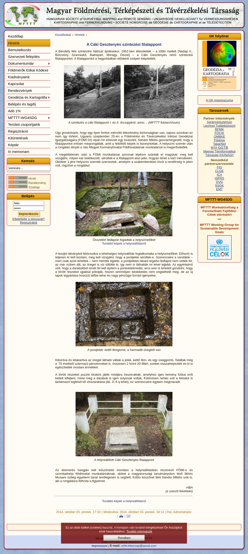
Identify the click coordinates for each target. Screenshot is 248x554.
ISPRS (219, 178)
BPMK (219, 129)
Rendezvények (20, 90)
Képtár (13, 145)
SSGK (219, 185)
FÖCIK (219, 133)
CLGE (219, 171)
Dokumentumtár (29, 63)
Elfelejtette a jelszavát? (29, 219)
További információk (139, 531)
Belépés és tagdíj (22, 104)
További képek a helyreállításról (124, 243)
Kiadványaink (19, 77)
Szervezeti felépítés (24, 57)
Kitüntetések (18, 138)
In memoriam (18, 152)
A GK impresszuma (219, 100)
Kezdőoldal (63, 35)
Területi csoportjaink (24, 124)
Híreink (14, 43)
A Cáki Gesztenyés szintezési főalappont (124, 44)
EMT (219, 189)
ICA (219, 174)
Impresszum (99, 545)
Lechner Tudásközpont (219, 125)
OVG (219, 182)
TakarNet (219, 144)
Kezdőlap (15, 36)
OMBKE (219, 136)
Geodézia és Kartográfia (29, 97)
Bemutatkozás (19, 50)
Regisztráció (18, 131)
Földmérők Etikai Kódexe (28, 70)
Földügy (219, 140)
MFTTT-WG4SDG (29, 118)
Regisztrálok (28, 222)
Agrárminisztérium (219, 122)
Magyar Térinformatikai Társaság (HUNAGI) (219, 153)
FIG (219, 167)
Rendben (124, 538)
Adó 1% (14, 111)
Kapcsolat (16, 84)
